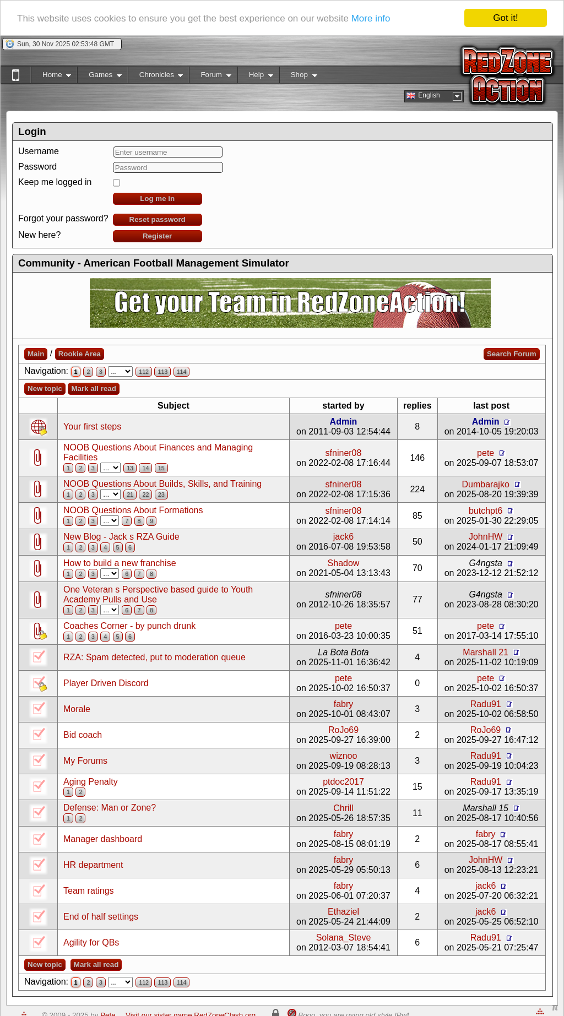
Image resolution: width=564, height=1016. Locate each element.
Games (99, 76)
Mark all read (93, 388)
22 (145, 494)
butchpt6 (485, 510)
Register (157, 236)
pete (485, 452)
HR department (93, 865)
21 (130, 494)
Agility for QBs (91, 942)
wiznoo (343, 755)
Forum (210, 76)
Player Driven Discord (106, 683)
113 (162, 371)
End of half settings (100, 916)
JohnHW (485, 536)
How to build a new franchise (119, 563)
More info (371, 18)
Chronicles (155, 76)
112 (144, 371)
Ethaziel (343, 911)
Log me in (157, 198)
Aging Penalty (90, 781)
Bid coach (82, 735)
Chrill (343, 808)
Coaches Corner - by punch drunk (129, 626)
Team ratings (88, 890)
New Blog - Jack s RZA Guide (121, 536)
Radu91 (485, 704)
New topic (45, 388)
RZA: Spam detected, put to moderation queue (154, 657)
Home (51, 76)
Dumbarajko (485, 483)
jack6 (343, 536)
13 (130, 468)
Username (38, 151)
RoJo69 (343, 730)
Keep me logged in (54, 182)
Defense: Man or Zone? (109, 807)
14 (145, 468)
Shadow (344, 563)
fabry (344, 704)
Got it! (505, 18)
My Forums (85, 760)
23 (161, 494)
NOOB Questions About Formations (133, 510)
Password (37, 166)
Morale (76, 709)
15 (161, 468)
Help (255, 76)
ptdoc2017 (343, 781)
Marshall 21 (485, 652)
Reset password (157, 219)
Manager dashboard (102, 839)
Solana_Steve (343, 937)
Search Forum (511, 354)
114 (182, 371)
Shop (298, 76)
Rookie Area (79, 354)
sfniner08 (344, 452)
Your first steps (92, 426)
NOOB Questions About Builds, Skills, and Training (162, 483)
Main (36, 354)
